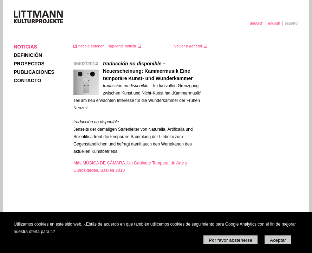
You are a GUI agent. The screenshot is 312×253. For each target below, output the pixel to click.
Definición (28, 55)
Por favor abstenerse (230, 240)
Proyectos (29, 63)
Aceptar (278, 240)
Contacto (27, 80)
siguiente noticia (122, 46)
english (274, 23)
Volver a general (188, 46)
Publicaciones (34, 72)
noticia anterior (91, 46)
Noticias (25, 47)
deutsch (257, 23)
